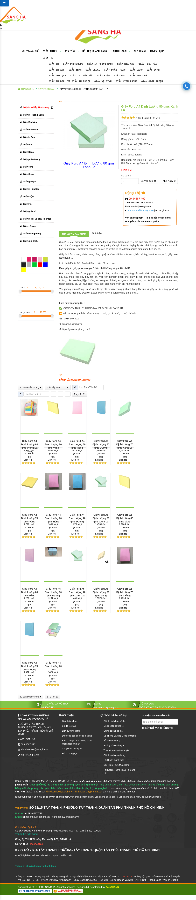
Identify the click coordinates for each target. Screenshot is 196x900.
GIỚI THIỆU (52, 51)
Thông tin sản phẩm (74, 234)
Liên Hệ (27, 58)
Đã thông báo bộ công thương (77, 735)
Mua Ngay (169, 181)
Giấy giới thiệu (152, 81)
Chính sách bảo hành (113, 721)
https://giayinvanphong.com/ (76, 329)
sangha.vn (163, 210)
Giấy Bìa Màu (125, 64)
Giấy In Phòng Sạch (100, 64)
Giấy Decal (93, 69)
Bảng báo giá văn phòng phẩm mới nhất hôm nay (77, 742)
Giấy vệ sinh (103, 81)
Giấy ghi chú (138, 75)
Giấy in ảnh (56, 69)
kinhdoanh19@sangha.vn (106, 707)
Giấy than (75, 69)
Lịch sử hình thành (71, 731)
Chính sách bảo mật (113, 731)
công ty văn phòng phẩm (56, 797)
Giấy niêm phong (126, 81)
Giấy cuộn (103, 75)
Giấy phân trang (114, 69)
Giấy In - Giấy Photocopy (66, 64)
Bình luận (97, 233)
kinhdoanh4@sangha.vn (138, 206)
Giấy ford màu (147, 64)
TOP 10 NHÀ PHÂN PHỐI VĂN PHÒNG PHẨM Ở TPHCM (28, 896)
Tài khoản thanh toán (113, 760)
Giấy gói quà (57, 75)
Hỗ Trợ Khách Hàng (95, 51)
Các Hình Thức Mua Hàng (116, 765)
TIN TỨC (72, 51)
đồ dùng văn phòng (151, 797)
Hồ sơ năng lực (70, 753)
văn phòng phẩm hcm (129, 797)
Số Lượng (126, 175)
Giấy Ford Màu (66, 242)
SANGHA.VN (112, 887)
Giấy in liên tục (81, 75)
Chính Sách (121, 51)
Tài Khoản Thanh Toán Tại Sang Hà (119, 771)
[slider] (128, 117)
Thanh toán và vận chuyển (116, 750)
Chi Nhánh (140, 51)
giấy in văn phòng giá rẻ (162, 289)
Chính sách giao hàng (114, 755)
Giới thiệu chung (70, 721)
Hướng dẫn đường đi (113, 745)
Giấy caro (136, 69)
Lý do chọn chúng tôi (113, 726)
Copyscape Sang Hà (72, 748)
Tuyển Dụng (157, 51)
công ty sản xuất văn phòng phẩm (91, 781)
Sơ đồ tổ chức (69, 726)
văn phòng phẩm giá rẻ (106, 797)
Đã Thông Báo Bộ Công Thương (119, 735)
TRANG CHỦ (30, 51)
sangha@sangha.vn (72, 324)
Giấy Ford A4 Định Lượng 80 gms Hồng (96, 263)
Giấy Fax (119, 75)
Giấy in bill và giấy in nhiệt (69, 81)
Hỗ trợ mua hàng (111, 740)
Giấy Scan (153, 69)
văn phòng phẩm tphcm (82, 797)
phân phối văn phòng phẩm (135, 781)
